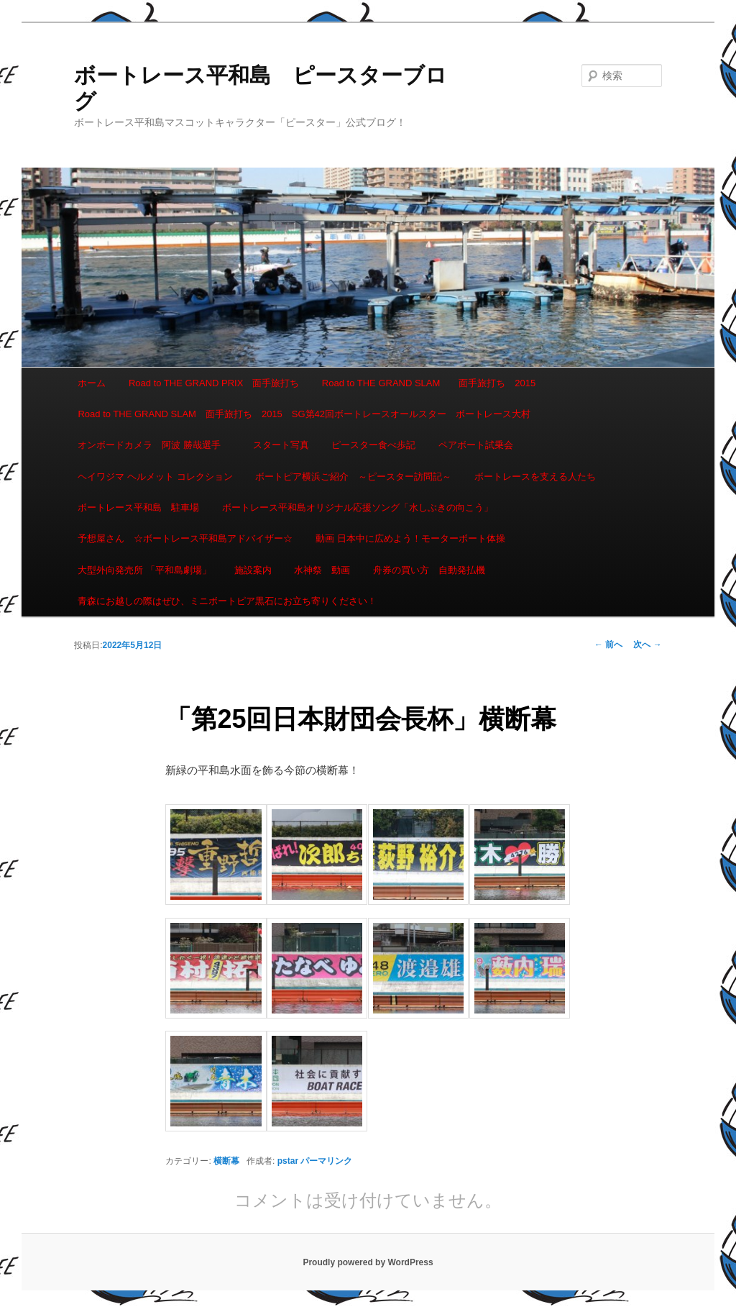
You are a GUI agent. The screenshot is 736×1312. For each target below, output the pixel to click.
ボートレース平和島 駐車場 (138, 507)
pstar (287, 1161)
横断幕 (226, 1161)
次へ (647, 644)
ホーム (92, 383)
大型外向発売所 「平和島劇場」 (144, 570)
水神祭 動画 (322, 570)
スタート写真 (281, 444)
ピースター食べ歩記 (373, 444)
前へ (608, 644)
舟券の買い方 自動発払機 (429, 570)
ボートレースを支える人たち (535, 476)
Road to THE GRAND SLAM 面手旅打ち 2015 (428, 383)
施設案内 (253, 570)
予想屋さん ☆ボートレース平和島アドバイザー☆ (185, 538)
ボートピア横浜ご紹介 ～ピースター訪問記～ (353, 476)
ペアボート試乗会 (475, 444)
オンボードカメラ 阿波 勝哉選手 (154, 444)
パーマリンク (326, 1161)
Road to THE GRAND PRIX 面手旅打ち (214, 383)
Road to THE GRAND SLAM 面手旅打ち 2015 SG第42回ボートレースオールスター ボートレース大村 (304, 414)
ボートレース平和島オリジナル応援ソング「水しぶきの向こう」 (357, 507)
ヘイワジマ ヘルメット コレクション (155, 476)
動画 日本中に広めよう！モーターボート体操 (410, 538)
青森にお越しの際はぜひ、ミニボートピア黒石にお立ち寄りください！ (227, 601)
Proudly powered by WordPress (368, 1262)
